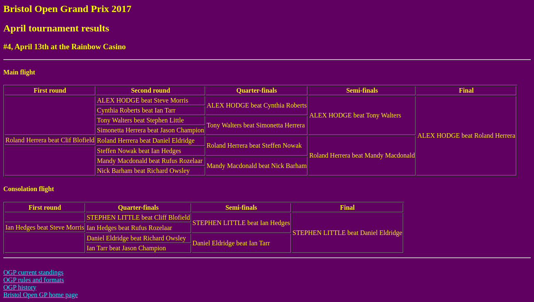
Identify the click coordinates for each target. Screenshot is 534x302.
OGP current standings (33, 272)
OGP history (19, 287)
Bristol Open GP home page (40, 294)
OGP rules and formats (33, 279)
